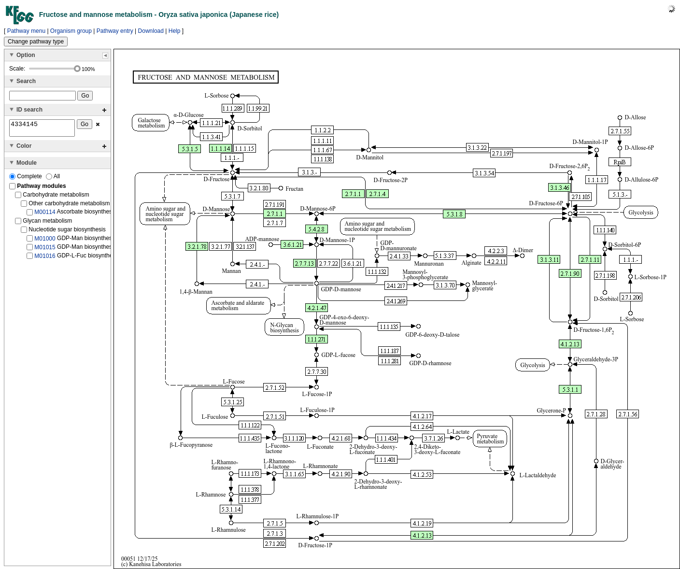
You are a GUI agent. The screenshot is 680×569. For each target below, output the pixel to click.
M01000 (44, 241)
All (53, 179)
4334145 (42, 129)
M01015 (44, 250)
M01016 (44, 259)
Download (151, 31)
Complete (26, 179)
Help (175, 31)
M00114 (44, 215)
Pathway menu (26, 31)
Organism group (71, 31)
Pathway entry (115, 31)
